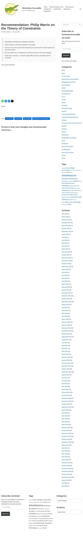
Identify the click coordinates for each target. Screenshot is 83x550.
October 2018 (66, 490)
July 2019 (64, 462)
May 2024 (64, 287)
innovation (65, 107)
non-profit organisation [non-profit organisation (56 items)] (43, 534)
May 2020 (64, 432)
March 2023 (65, 330)
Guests (64, 101)
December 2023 (66, 302)
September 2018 (66, 493)
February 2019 (66, 478)
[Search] (80, 9)
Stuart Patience (7, 32)
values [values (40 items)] (65, 211)
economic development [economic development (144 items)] (70, 185)
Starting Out (65, 140)
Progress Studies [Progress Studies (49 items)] (66, 204)
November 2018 (66, 487)
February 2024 (66, 296)
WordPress (15, 548)
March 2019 (65, 475)
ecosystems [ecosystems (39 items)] (70, 187)
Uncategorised (66, 155)
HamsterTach (57, 9)
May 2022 (64, 360)
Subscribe (66, 56)
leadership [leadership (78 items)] (65, 194)
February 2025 (66, 260)
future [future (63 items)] (63, 189)
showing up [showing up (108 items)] (65, 206)
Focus (63, 98)
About (63, 74)
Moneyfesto (47, 11)
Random (64, 130)
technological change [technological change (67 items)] (67, 209)
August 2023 (65, 314)
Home (45, 7)
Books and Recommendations (70, 80)
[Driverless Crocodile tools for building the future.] (21, 9)
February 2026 (66, 227)
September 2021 (66, 384)
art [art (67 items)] (65, 174)
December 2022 (66, 339)
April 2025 (65, 254)
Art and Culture (66, 77)
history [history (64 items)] (73, 189)
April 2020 (65, 435)
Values (64, 161)
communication (66, 86)
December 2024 (66, 266)
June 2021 (65, 393)
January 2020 (66, 444)
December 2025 (66, 230)
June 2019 (65, 465)
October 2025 (66, 236)
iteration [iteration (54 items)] (71, 192)
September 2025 (66, 239)
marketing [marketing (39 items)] (72, 197)
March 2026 (65, 224)
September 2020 (66, 420)
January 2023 (66, 336)
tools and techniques (68, 152)
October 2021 (66, 381)
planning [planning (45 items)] (72, 199)
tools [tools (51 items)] (63, 211)
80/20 (63, 71)
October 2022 (66, 345)
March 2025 (65, 257)
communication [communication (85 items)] (66, 176)
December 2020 (66, 411)
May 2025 (64, 251)
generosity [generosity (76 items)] (68, 189)
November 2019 (66, 450)
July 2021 (64, 390)
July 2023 (64, 317)
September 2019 (66, 456)
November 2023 (66, 305)
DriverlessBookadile (67, 92)
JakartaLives (67, 9)
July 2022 (64, 354)
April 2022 (65, 363)
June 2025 (65, 248)
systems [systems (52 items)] (71, 206)
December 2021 (66, 375)
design (64, 89)
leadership (18, 119)
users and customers (68, 158)
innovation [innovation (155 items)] (65, 192)
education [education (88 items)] (76, 187)
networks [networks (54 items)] (77, 197)
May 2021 (64, 396)
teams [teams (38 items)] (74, 206)
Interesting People (67, 110)
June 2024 (65, 284)
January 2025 (66, 263)
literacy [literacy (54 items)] (74, 194)
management (27, 119)
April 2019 (65, 472)
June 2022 (65, 357)
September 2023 (66, 311)
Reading (64, 133)
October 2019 (66, 453)
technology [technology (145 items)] (77, 209)
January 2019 (66, 481)
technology (65, 149)
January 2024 (66, 299)
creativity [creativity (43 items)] (63, 178)
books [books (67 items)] (67, 174)
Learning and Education (68, 116)
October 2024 (66, 272)
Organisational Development (70, 119)
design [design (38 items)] (71, 178)
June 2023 (65, 320)
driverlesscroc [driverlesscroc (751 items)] (69, 181)
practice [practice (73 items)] (76, 201)
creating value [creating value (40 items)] (78, 176)
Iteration (64, 113)
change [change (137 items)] (72, 174)
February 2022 (66, 369)
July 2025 (64, 245)
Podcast (64, 122)
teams (63, 146)
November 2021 (66, 378)
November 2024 (66, 269)
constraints (9, 119)
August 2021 (65, 387)
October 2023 (66, 308)
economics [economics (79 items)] (65, 187)
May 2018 (64, 502)
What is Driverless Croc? (57, 7)
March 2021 (65, 402)
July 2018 (64, 499)
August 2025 (65, 242)
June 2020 (65, 429)
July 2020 (64, 426)
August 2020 (65, 423)
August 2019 (65, 459)
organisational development (42, 119)
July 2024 (64, 281)
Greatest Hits (47, 9)
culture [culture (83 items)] (68, 178)
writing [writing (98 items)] (69, 211)
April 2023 (65, 326)
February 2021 (66, 405)
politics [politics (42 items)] (76, 199)
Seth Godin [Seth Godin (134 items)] (78, 204)
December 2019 (66, 447)
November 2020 (66, 414)
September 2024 (66, 275)
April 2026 (65, 221)
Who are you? (70, 7)
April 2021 (65, 399)
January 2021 (66, 408)
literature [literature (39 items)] (78, 194)
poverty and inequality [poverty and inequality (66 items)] (67, 201)
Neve (2, 548)
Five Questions (66, 95)
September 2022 (66, 348)
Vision (63, 164)
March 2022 (65, 366)
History (64, 104)
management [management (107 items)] (66, 197)
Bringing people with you (69, 83)
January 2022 (66, 372)
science (64, 137)
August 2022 (65, 351)
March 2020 (65, 438)
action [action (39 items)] (30, 515)
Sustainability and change (69, 143)
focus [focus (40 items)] (80, 187)
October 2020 (66, 417)
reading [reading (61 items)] (72, 204)
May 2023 (64, 323)
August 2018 (65, 496)
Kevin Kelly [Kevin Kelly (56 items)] (76, 192)
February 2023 (66, 333)
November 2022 (66, 342)
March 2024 (65, 293)
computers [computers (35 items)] (73, 176)
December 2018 (66, 484)
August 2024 (65, 278)
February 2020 (66, 441)
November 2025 (66, 233)
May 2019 (64, 468)
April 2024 (65, 290)
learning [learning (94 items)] (70, 194)
